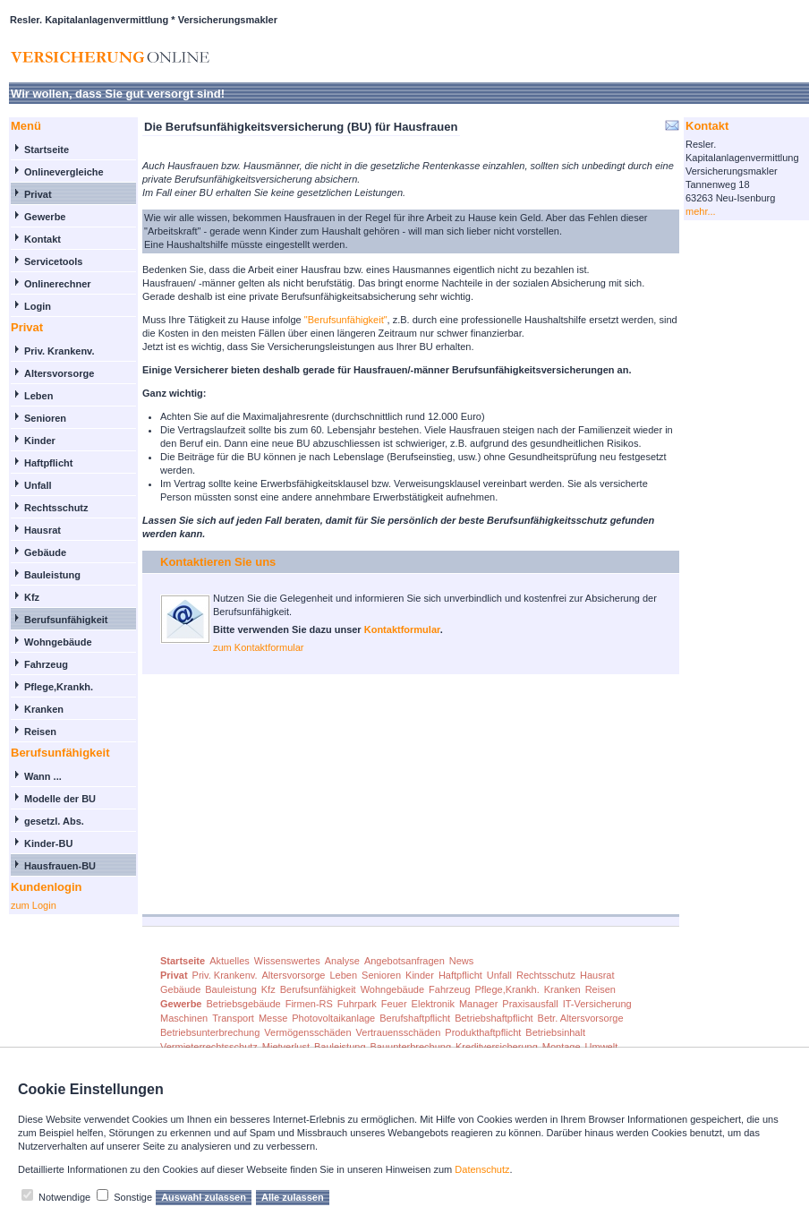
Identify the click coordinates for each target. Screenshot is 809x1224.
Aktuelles (229, 960)
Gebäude (45, 552)
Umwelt (601, 1046)
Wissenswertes (287, 960)
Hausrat (42, 530)
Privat (38, 194)
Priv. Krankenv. (59, 351)
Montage (561, 1046)
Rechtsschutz (56, 507)
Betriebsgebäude (243, 1003)
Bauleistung (52, 574)
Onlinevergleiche (64, 172)
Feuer (394, 1003)
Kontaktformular (402, 629)
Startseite (46, 149)
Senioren (45, 418)
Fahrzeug (46, 664)
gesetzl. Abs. (54, 821)
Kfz (31, 597)
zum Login (33, 905)
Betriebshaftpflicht (493, 1018)
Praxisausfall (530, 1003)
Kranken (44, 709)
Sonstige (133, 1197)
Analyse (342, 960)
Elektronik (433, 1003)
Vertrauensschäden (398, 1032)
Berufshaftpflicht (414, 1018)
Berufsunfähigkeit (66, 619)
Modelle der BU (60, 798)
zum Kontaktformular (258, 647)
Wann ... (43, 776)
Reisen (40, 731)
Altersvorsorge (59, 373)
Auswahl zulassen (203, 1197)
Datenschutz (482, 1169)
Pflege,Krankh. (58, 686)
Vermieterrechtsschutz (209, 1046)
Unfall (38, 485)
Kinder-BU (48, 843)
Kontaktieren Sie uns (218, 562)
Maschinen (184, 1018)
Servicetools (53, 261)
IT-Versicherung (597, 1003)
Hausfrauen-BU (60, 865)
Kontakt (42, 239)
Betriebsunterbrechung (210, 1032)
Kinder (39, 440)
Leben (38, 395)
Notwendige (64, 1197)
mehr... (701, 211)
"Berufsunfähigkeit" (345, 319)
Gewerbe (44, 216)
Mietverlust (286, 1046)
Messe (273, 1018)
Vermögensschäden (307, 1032)
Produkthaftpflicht (483, 1032)
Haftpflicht (48, 463)
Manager (478, 1003)
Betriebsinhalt (555, 1032)
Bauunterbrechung (411, 1046)
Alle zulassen (292, 1197)
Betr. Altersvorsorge (581, 1018)
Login (37, 306)
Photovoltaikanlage (333, 1018)
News (461, 960)
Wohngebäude (58, 642)
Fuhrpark (357, 1003)
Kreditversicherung (497, 1046)
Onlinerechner (57, 283)
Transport (233, 1018)
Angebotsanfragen (404, 960)
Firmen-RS (309, 1003)
